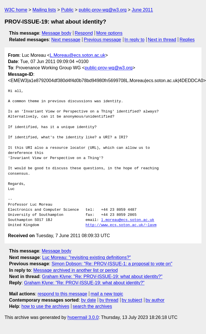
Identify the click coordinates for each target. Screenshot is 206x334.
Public (67, 9)
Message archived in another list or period (75, 270)
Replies (187, 39)
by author (155, 300)
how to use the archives (45, 306)
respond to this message (62, 293)
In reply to (134, 39)
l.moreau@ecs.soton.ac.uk (127, 220)
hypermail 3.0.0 (82, 317)
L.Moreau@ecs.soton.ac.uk (77, 55)
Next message (65, 39)
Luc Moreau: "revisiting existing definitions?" (86, 257)
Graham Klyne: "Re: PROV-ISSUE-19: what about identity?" (102, 276)
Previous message (102, 39)
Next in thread (162, 39)
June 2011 (142, 9)
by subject (132, 300)
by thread (108, 300)
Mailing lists (44, 9)
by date (88, 300)
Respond (84, 33)
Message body (56, 33)
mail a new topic (107, 293)
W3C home (16, 9)
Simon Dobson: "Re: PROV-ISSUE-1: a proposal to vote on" (111, 263)
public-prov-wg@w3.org (102, 9)
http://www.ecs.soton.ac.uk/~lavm (121, 225)
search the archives (92, 306)
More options (109, 33)
